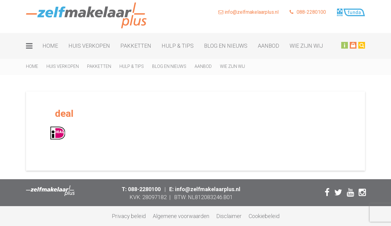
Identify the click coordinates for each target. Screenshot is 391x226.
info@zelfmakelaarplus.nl (248, 12)
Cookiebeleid (264, 216)
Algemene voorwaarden (181, 216)
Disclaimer (229, 216)
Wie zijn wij (306, 46)
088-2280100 (308, 12)
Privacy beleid (129, 216)
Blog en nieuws (225, 46)
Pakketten (135, 46)
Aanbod (268, 46)
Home (50, 46)
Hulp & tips (178, 46)
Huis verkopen (89, 46)
